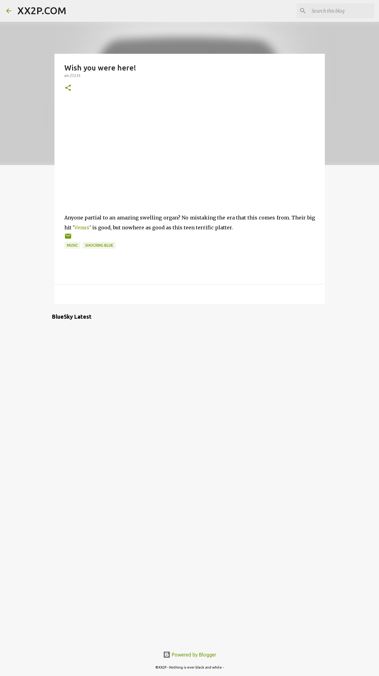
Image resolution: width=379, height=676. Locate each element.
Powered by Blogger (189, 654)
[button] (68, 88)
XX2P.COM (41, 10)
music (72, 245)
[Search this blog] (341, 10)
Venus (81, 227)
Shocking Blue (99, 245)
